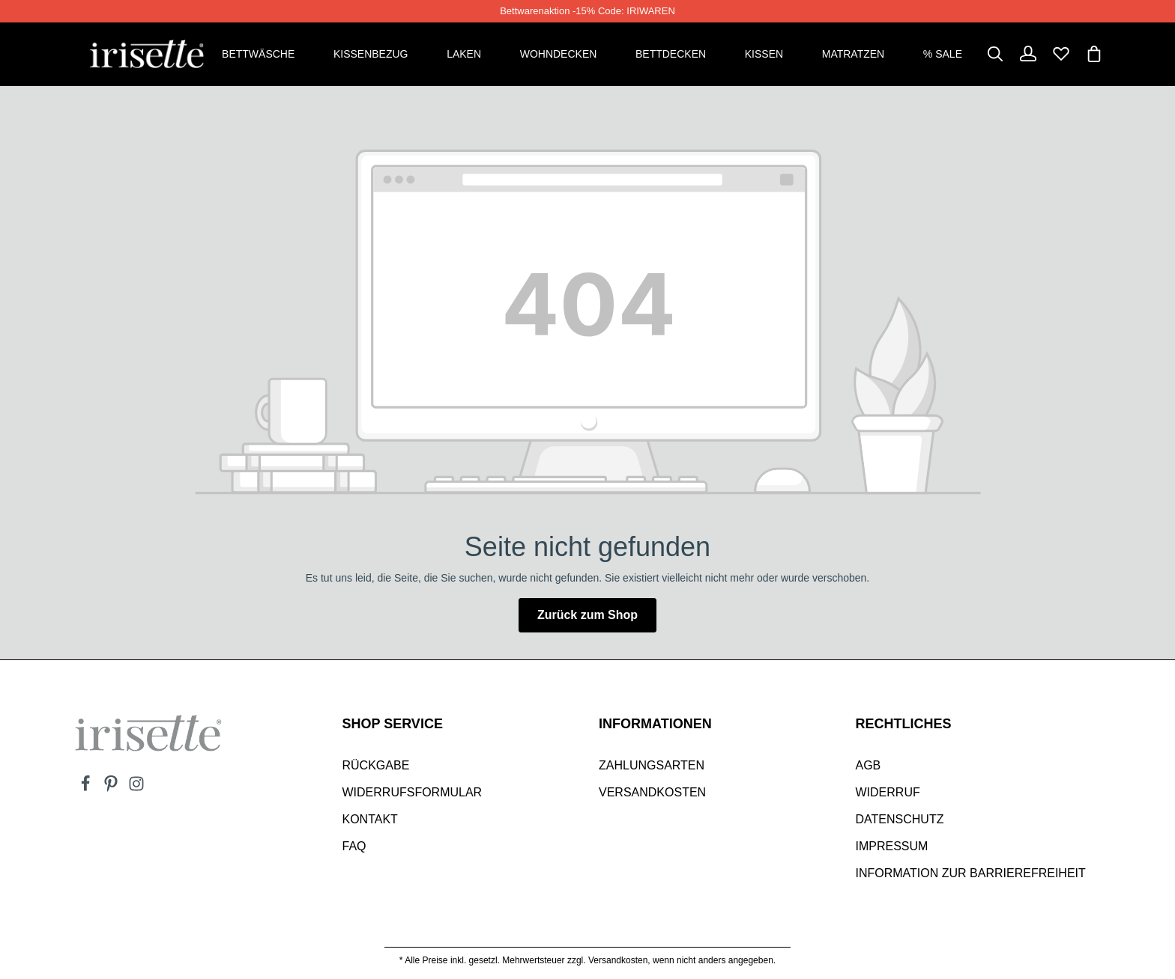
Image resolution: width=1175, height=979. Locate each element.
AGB (868, 765)
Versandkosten (652, 792)
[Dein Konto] (1028, 54)
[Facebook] (87, 788)
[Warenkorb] (1094, 54)
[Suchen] (995, 54)
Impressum (892, 846)
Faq (354, 846)
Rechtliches (904, 723)
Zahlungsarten (651, 765)
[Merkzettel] (1061, 54)
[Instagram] (136, 788)
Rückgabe (376, 765)
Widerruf (888, 792)
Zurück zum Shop (587, 615)
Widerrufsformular (412, 792)
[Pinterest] (112, 788)
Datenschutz (900, 819)
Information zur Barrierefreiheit (971, 873)
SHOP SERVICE (392, 723)
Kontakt (370, 819)
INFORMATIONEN (655, 723)
